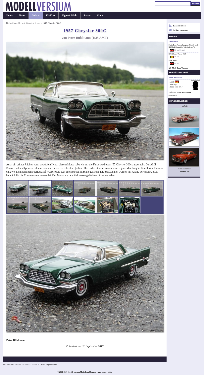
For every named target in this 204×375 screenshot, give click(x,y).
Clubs (100, 15)
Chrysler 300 (184, 171)
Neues (22, 15)
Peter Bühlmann (184, 92)
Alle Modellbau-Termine (178, 68)
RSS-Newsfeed (179, 26)
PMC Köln (173, 60)
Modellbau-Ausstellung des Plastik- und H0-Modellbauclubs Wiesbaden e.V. (183, 46)
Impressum (101, 372)
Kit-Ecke (50, 15)
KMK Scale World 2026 (177, 54)
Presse (87, 15)
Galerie (35, 15)
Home (9, 15)
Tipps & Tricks (69, 15)
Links (110, 372)
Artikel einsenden (180, 30)
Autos (37, 23)
